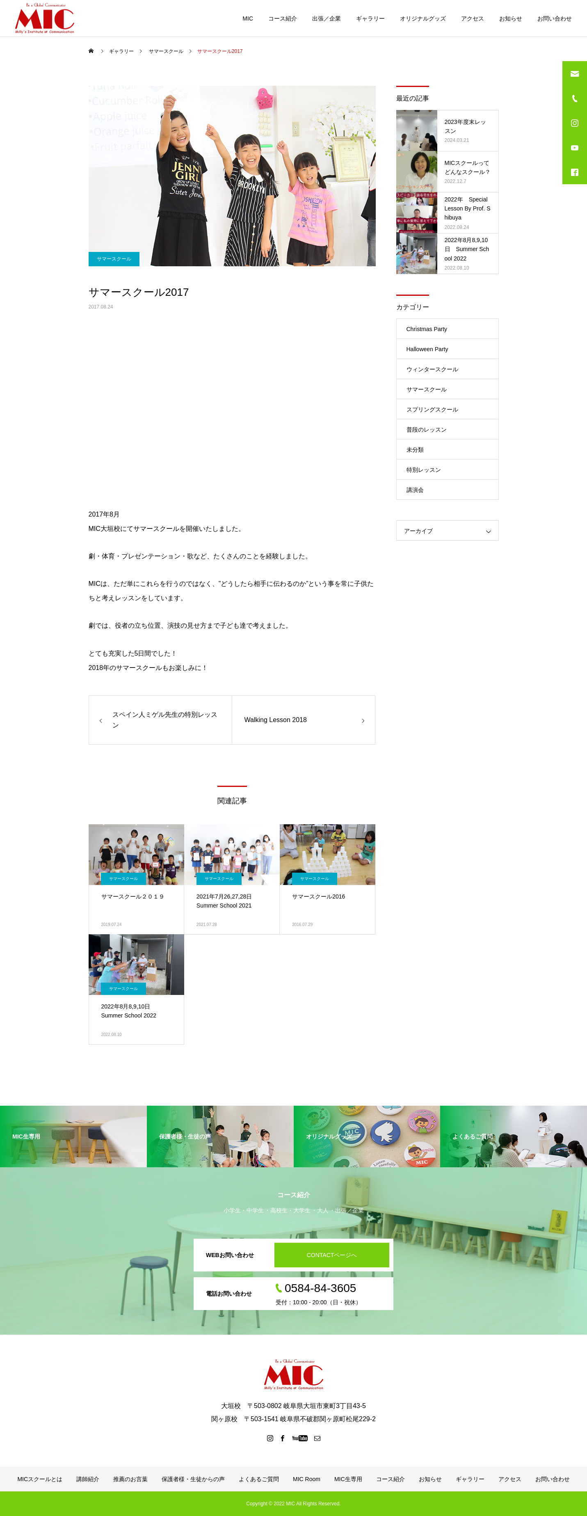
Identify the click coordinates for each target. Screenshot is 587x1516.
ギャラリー (370, 18)
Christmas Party (427, 329)
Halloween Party (427, 349)
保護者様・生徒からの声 (193, 1479)
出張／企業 (326, 18)
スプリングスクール (432, 409)
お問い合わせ (554, 18)
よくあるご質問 (259, 1479)
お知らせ (510, 18)
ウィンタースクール (432, 369)
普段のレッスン (427, 429)
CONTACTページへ (332, 1255)
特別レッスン (424, 469)
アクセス (472, 18)
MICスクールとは (39, 1479)
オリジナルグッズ (423, 18)
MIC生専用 (348, 1479)
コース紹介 (282, 18)
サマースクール (114, 259)
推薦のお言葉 (130, 1479)
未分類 (415, 449)
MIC (247, 18)
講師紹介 (87, 1479)
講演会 (415, 490)
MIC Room (306, 1479)
